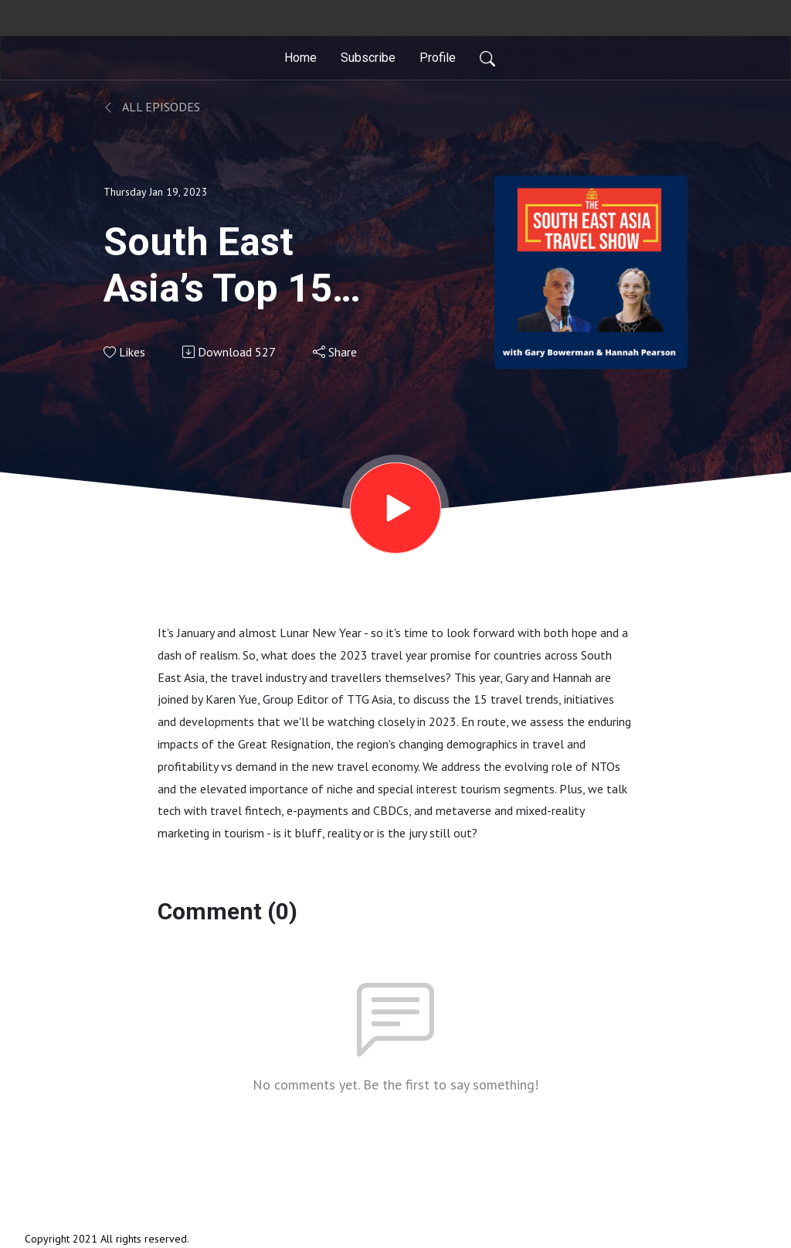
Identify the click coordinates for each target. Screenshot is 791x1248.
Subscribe (368, 57)
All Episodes (152, 106)
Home (300, 57)
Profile (437, 57)
